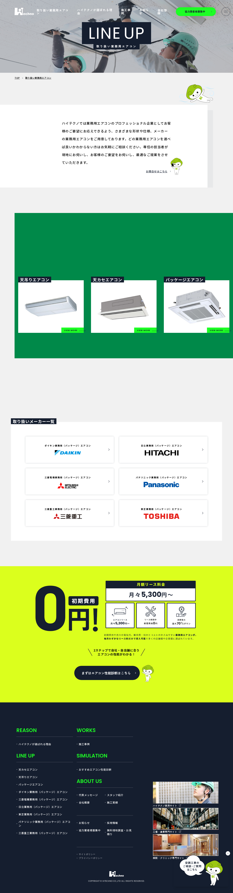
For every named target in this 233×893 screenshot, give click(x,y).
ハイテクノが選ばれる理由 (94, 11)
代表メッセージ (88, 795)
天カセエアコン (28, 769)
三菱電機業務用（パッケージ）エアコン (43, 799)
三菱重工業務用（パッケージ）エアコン (43, 833)
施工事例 (126, 11)
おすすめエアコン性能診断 (95, 769)
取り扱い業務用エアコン (53, 12)
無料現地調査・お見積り (119, 832)
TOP (17, 77)
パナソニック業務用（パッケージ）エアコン (44, 823)
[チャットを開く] (201, 870)
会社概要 (84, 802)
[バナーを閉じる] (228, 853)
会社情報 (162, 12)
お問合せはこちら (156, 171)
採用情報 (112, 823)
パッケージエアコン (31, 784)
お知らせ (144, 11)
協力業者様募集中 (90, 830)
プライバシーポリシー (90, 858)
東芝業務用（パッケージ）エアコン (40, 814)
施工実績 (112, 802)
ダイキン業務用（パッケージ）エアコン (43, 792)
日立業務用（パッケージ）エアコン (40, 807)
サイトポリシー (87, 854)
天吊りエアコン (28, 777)
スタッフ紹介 (115, 795)
